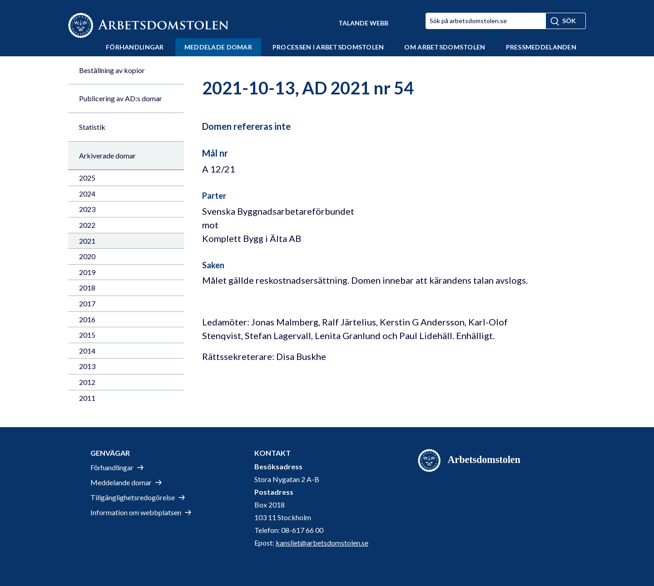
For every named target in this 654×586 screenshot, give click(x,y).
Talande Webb (363, 23)
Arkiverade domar (107, 155)
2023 (87, 209)
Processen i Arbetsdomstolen (328, 47)
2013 (87, 366)
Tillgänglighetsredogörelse (132, 497)
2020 (87, 256)
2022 (87, 225)
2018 (87, 287)
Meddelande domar (121, 482)
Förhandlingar (135, 47)
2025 (87, 177)
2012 (87, 382)
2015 (87, 334)
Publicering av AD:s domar (120, 98)
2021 (87, 240)
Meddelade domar (218, 47)
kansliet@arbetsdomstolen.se (322, 542)
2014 (87, 350)
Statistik (92, 127)
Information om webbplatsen (135, 512)
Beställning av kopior (112, 70)
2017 (87, 303)
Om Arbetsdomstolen (444, 47)
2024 (87, 193)
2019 (87, 272)
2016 (87, 319)
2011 (87, 398)
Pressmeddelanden (541, 47)
